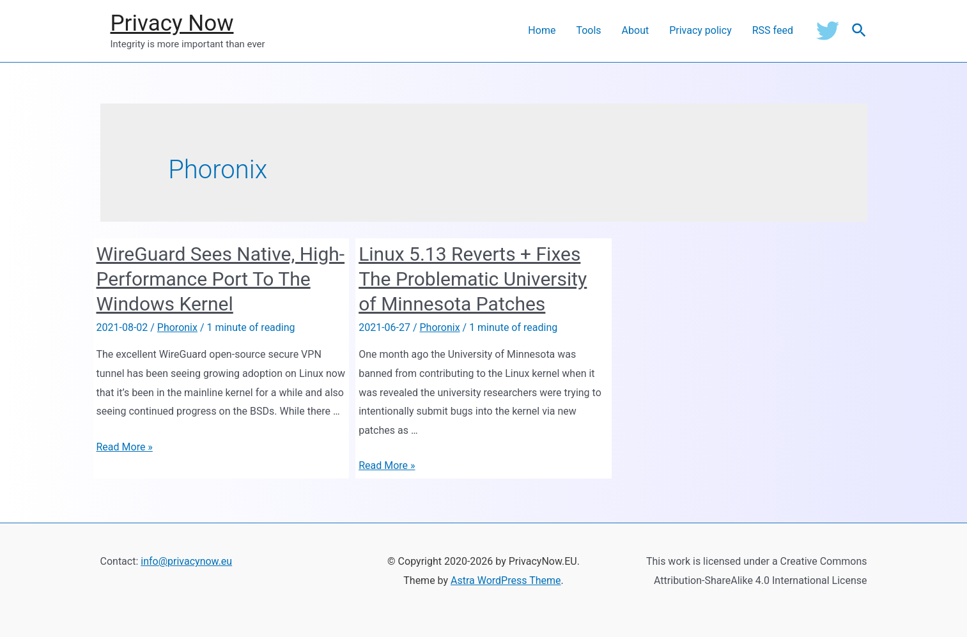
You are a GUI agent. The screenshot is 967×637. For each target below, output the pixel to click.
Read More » (125, 447)
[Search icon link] (859, 31)
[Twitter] (827, 30)
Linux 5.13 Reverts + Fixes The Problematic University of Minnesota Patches (473, 279)
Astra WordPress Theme (506, 580)
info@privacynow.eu (186, 561)
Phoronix (177, 327)
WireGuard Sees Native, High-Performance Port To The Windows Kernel (221, 279)
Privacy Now (172, 23)
